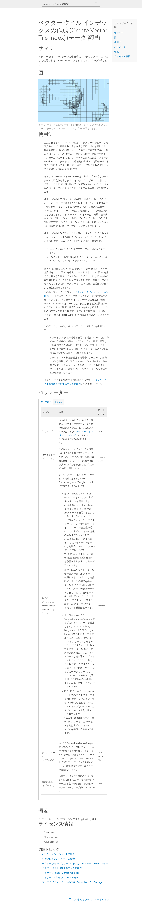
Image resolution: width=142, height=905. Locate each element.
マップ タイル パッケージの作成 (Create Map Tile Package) (72, 882)
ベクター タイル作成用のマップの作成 (62, 868)
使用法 (117, 42)
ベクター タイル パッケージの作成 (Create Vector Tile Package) (75, 863)
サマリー (118, 32)
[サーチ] (96, 3)
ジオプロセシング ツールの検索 (58, 858)
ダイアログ (46, 402)
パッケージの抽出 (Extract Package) (60, 872)
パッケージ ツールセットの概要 (58, 854)
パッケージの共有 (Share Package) (60, 877)
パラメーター (121, 47)
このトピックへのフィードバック (91, 899)
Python (58, 402)
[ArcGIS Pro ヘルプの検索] (68, 3)
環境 (116, 51)
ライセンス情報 (122, 56)
